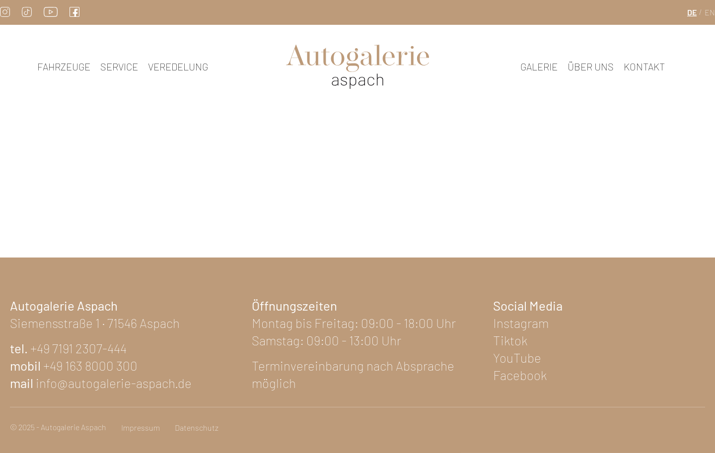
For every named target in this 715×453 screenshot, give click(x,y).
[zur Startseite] (357, 67)
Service (119, 66)
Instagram (521, 322)
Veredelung (178, 66)
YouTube (517, 357)
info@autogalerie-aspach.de (114, 382)
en (710, 12)
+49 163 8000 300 (90, 365)
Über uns (591, 66)
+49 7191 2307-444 (78, 348)
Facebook (520, 375)
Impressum (140, 427)
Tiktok (510, 340)
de (692, 12)
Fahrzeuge (63, 66)
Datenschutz (196, 427)
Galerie (539, 66)
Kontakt (644, 66)
